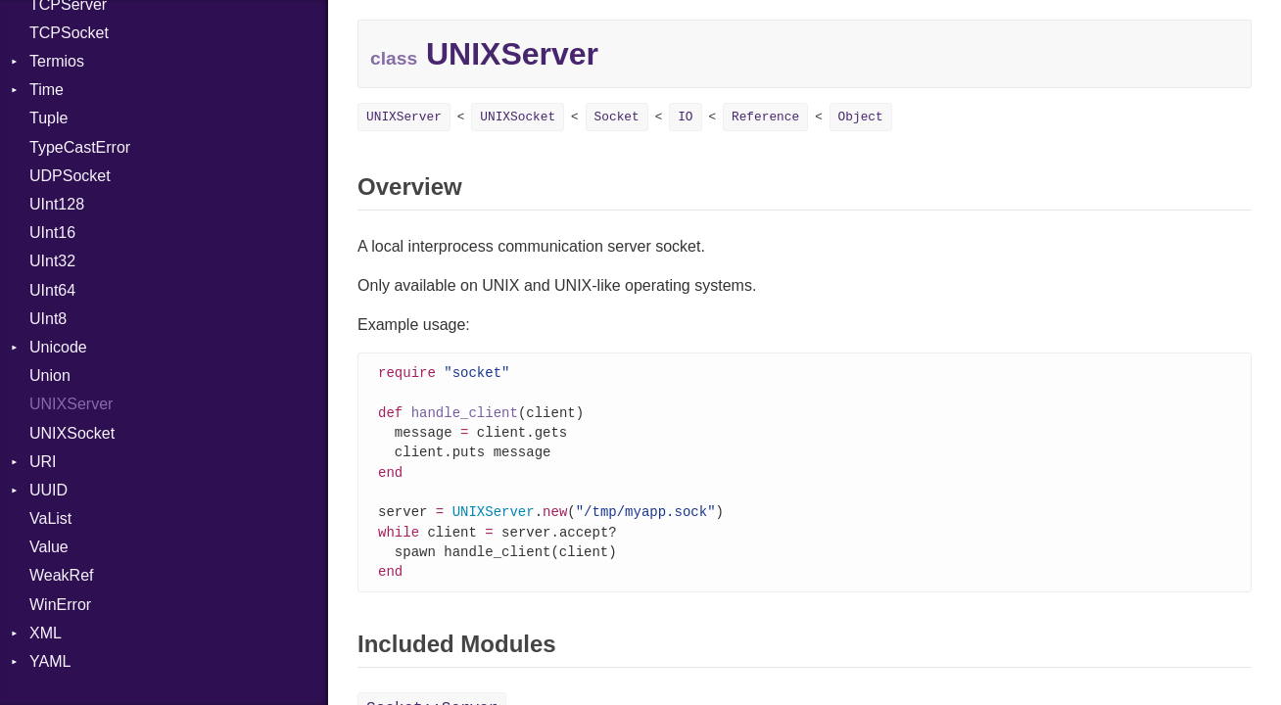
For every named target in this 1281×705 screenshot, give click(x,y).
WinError (60, 604)
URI (43, 461)
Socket (617, 117)
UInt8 (48, 318)
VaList (50, 518)
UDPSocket (70, 175)
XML (45, 633)
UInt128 (56, 204)
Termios (56, 61)
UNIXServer (71, 404)
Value (49, 547)
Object (860, 117)
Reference (765, 117)
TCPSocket (69, 32)
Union (50, 375)
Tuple (48, 118)
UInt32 (52, 261)
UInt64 (52, 290)
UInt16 (52, 232)
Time (46, 89)
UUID (48, 490)
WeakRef (61, 575)
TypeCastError (79, 147)
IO (685, 117)
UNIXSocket (72, 433)
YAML (50, 661)
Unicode (58, 347)
